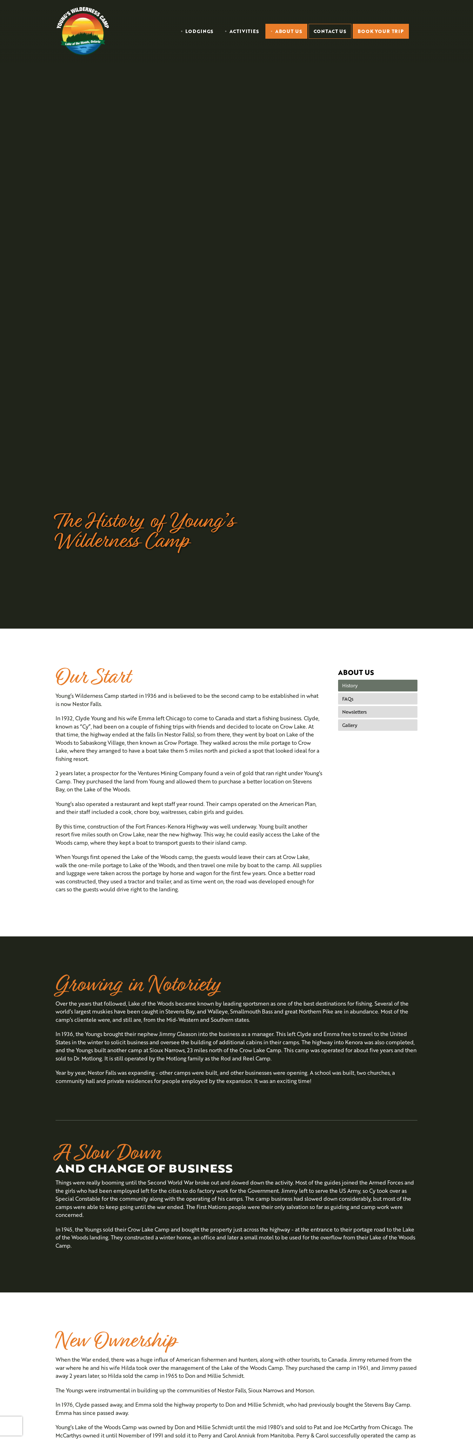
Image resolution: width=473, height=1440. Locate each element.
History (349, 685)
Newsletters (354, 712)
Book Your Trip (381, 31)
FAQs (347, 699)
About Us (288, 31)
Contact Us (330, 31)
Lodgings (199, 31)
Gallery (349, 725)
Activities (244, 31)
